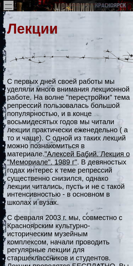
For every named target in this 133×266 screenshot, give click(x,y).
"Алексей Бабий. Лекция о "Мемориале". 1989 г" (68, 158)
